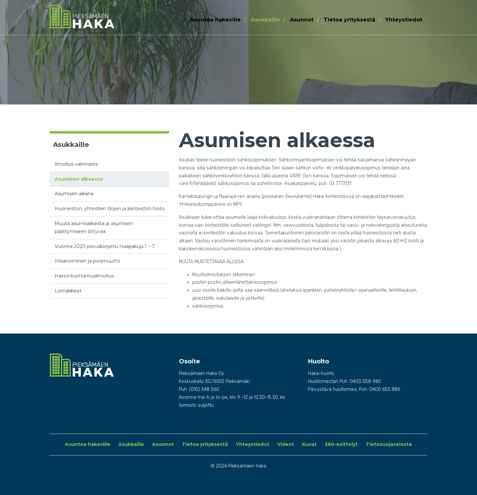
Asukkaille (265, 20)
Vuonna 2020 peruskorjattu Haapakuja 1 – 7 (105, 246)
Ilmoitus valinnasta (76, 164)
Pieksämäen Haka (93, 16)
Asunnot (302, 20)
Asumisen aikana (74, 194)
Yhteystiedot (403, 20)
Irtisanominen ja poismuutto (87, 261)
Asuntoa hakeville (215, 20)
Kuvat (309, 444)
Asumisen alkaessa (79, 179)
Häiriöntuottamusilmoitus (84, 276)
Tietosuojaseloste (389, 444)
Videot (285, 444)
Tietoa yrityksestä (349, 20)
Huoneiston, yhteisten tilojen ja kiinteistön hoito (110, 209)
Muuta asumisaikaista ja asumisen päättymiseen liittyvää (94, 227)
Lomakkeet (68, 291)
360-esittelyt (341, 444)
